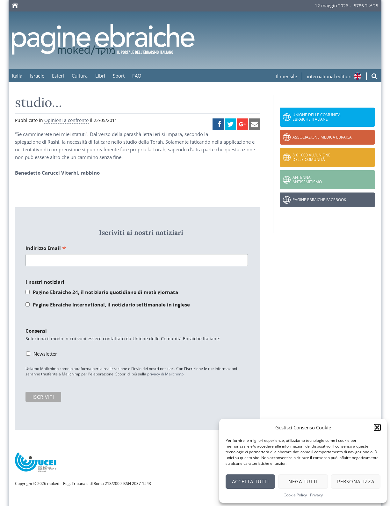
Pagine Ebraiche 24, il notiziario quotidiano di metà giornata (105, 292)
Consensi (36, 331)
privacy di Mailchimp (165, 374)
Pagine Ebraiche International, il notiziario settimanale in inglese (111, 304)
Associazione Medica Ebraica (322, 137)
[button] (377, 427)
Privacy (316, 495)
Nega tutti (303, 481)
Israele (37, 75)
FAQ (136, 75)
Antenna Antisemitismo (307, 180)
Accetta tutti (250, 481)
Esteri (58, 75)
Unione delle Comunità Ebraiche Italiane (316, 117)
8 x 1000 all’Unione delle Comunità (311, 157)
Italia (17, 75)
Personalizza (355, 481)
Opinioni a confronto (66, 120)
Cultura (80, 75)
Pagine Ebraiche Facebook (319, 199)
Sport (119, 75)
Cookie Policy (295, 495)
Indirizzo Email (45, 248)
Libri (100, 75)
